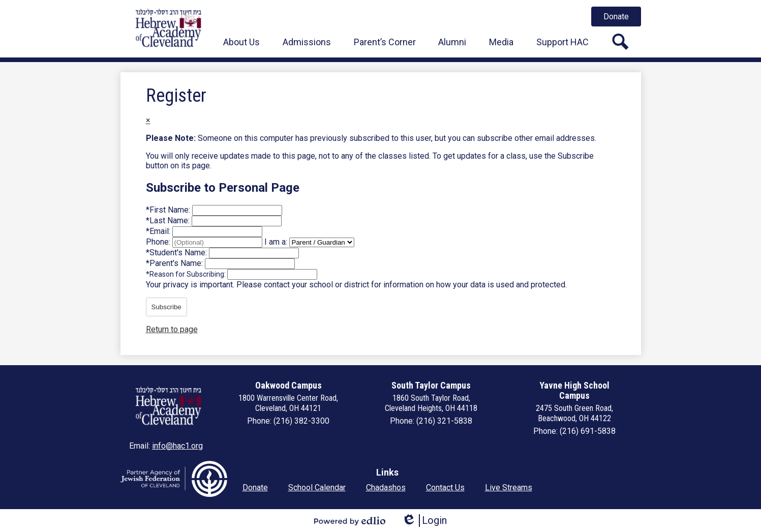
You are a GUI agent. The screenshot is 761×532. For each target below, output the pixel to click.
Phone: (159, 242)
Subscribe (166, 307)
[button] (241, 42)
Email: (159, 231)
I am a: (275, 242)
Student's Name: (177, 252)
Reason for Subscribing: (186, 274)
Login (424, 520)
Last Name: (169, 220)
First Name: (169, 210)
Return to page (172, 329)
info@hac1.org (177, 446)
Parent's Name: (175, 263)
